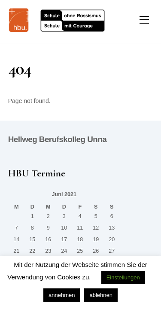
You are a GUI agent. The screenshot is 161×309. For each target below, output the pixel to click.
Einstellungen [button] (123, 277)
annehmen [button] (62, 295)
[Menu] (144, 20)
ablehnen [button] (100, 295)
